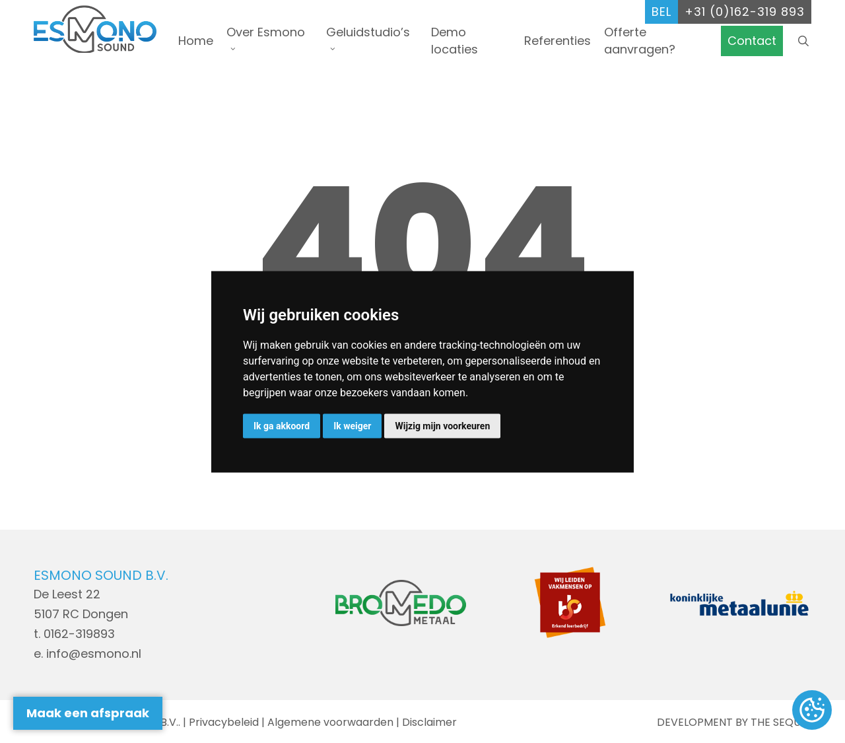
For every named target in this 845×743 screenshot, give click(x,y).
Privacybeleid (224, 722)
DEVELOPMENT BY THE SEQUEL (734, 722)
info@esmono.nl (93, 653)
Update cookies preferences (812, 710)
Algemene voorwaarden (330, 722)
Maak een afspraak (87, 713)
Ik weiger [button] (352, 425)
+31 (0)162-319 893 (745, 11)
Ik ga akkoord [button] (282, 425)
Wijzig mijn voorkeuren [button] (442, 425)
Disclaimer (429, 722)
